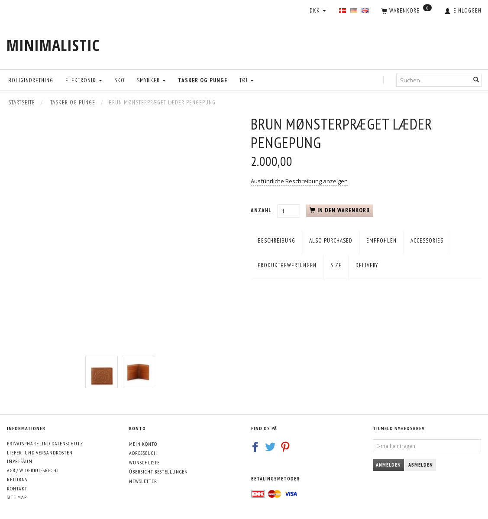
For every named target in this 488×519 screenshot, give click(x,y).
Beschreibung (276, 240)
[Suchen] (476, 80)
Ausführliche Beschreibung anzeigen (299, 181)
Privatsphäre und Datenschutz (45, 443)
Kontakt (17, 488)
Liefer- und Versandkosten (40, 452)
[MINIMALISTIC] (53, 45)
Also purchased (330, 240)
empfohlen (381, 240)
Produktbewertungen (287, 265)
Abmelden (420, 464)
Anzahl (262, 210)
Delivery (366, 265)
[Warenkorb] (406, 11)
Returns (17, 479)
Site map (17, 497)
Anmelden (388, 464)
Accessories (426, 240)
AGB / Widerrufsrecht (33, 470)
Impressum (19, 461)
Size (336, 265)
